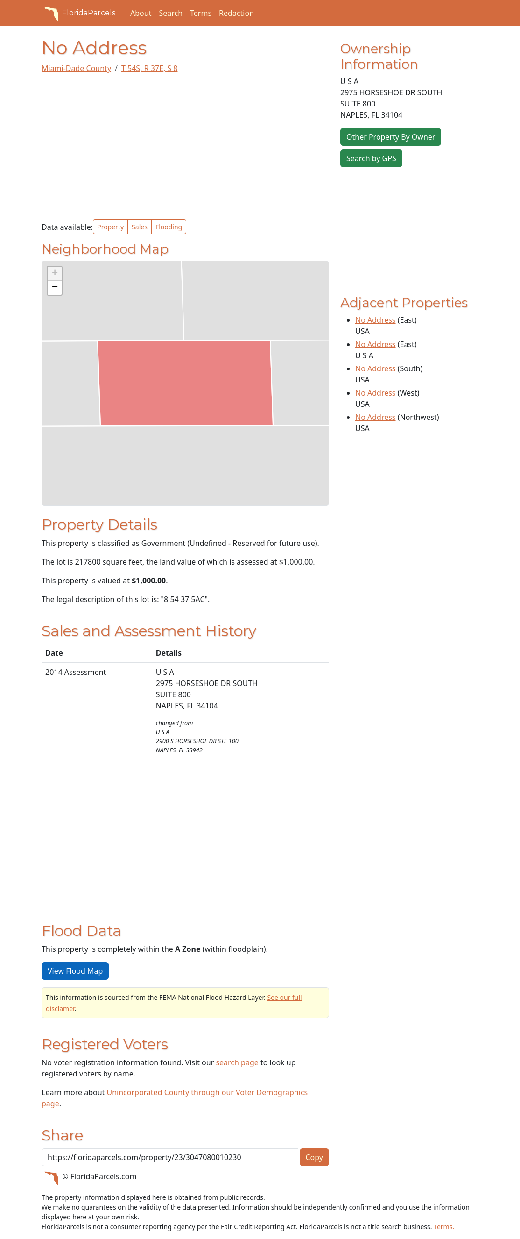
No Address (375, 320)
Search (171, 13)
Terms (200, 13)
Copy (314, 1157)
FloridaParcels (78, 13)
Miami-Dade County (76, 68)
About (140, 13)
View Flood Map (75, 971)
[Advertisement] (185, 146)
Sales (140, 226)
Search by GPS (371, 158)
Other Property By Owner (390, 137)
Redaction (236, 13)
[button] (55, 274)
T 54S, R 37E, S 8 (149, 68)
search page (237, 1062)
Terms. (444, 1226)
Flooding (168, 226)
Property (110, 226)
